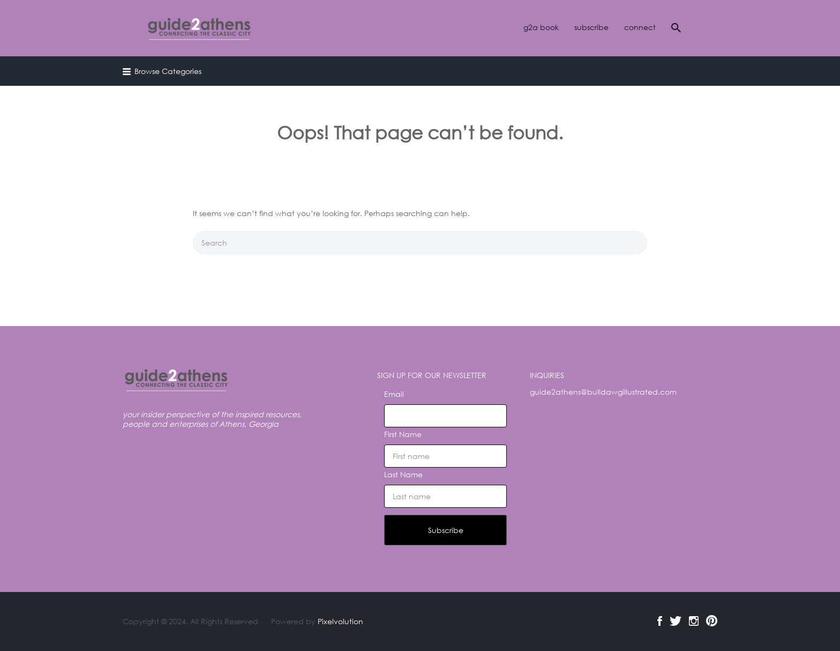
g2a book (541, 27)
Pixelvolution (340, 621)
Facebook (659, 621)
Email (394, 394)
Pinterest (711, 621)
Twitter (675, 621)
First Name (403, 434)
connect (640, 27)
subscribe (591, 27)
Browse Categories (167, 71)
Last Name (403, 474)
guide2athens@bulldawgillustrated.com (603, 392)
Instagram (694, 621)
